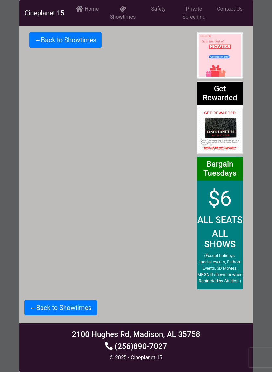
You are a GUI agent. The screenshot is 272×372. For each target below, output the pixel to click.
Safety (158, 9)
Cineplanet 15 (44, 13)
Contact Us (229, 9)
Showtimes (123, 13)
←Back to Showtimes (66, 40)
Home (87, 8)
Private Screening (194, 13)
